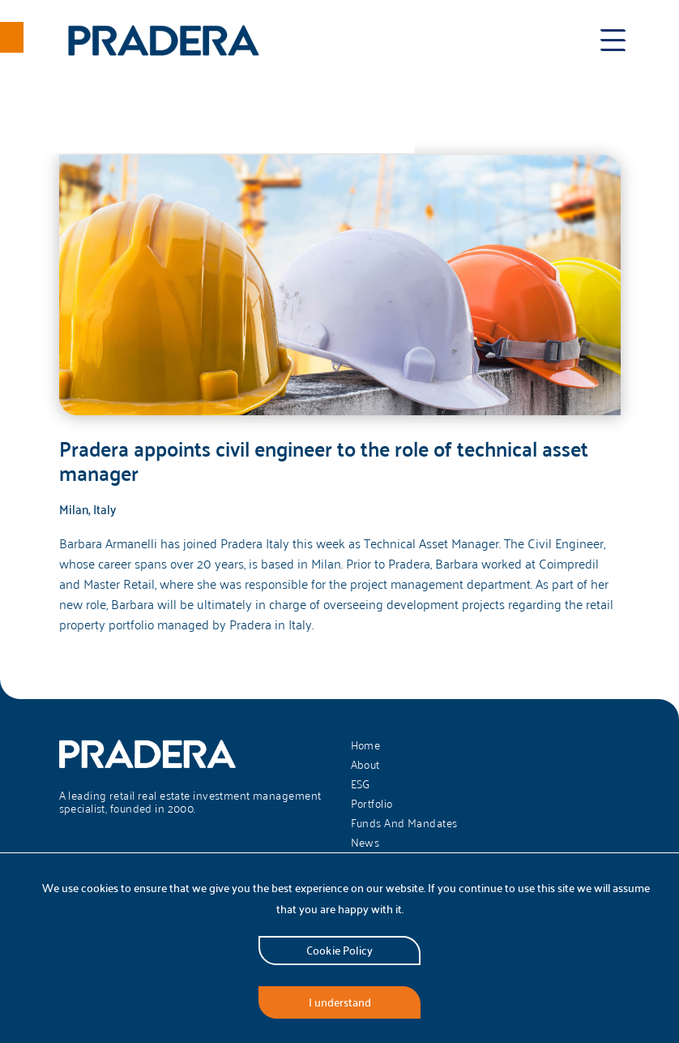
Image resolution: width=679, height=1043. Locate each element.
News (365, 842)
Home (366, 745)
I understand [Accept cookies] (340, 1002)
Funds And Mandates (404, 823)
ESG (360, 784)
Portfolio (372, 803)
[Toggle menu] (613, 40)
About (365, 765)
